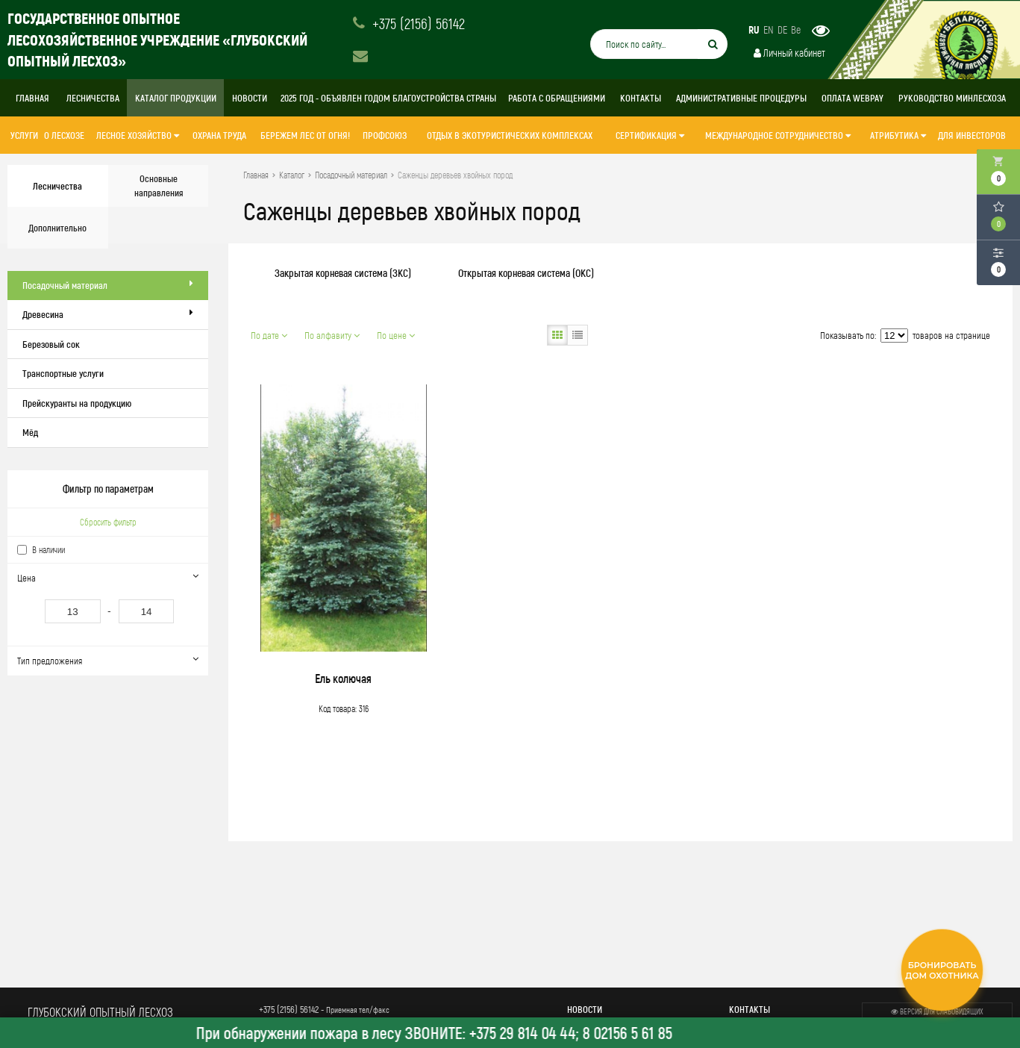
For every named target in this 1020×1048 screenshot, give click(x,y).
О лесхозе (64, 135)
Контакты (640, 98)
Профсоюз (385, 135)
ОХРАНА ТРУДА (219, 135)
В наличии (48, 549)
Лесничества (92, 98)
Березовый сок (51, 344)
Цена (107, 577)
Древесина (107, 314)
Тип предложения (107, 660)
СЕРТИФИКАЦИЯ (650, 135)
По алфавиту (332, 335)
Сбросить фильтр (108, 522)
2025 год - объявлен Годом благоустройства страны (388, 98)
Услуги (24, 135)
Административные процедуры (741, 98)
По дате (269, 335)
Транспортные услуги (63, 373)
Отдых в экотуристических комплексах (509, 135)
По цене (396, 335)
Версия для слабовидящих (937, 1011)
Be (796, 29)
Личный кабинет (789, 52)
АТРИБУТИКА (898, 135)
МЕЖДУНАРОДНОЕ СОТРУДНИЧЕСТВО (778, 135)
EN (768, 29)
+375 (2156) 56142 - (324, 1009)
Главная (32, 98)
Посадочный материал (107, 284)
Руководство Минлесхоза (952, 98)
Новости (249, 98)
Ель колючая (343, 678)
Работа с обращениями (556, 98)
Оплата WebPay (852, 98)
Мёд (30, 432)
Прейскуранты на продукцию (76, 403)
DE (782, 29)
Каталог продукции (175, 98)
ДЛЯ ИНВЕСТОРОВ (972, 135)
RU (754, 29)
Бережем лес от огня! (305, 135)
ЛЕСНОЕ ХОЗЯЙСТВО (137, 135)
